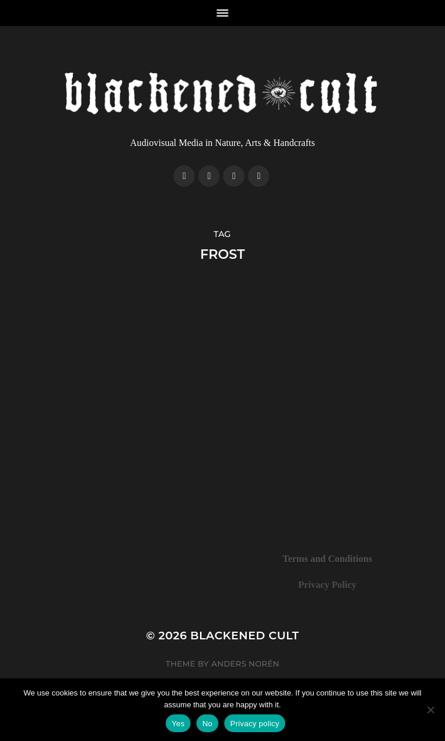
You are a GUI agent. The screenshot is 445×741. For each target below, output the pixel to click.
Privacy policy (254, 723)
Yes (178, 723)
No (207, 723)
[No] (430, 710)
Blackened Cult (245, 635)
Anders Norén (245, 663)
